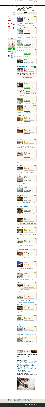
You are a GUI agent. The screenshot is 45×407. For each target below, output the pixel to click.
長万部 (35, 362)
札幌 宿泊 (22, 37)
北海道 (25, 399)
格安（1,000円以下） (19, 368)
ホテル (25, 367)
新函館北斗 (25, 361)
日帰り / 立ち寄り (11, 21)
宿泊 (23, 367)
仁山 (26, 361)
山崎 (30, 362)
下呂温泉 (21, 400)
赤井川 (31, 361)
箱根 (15, 400)
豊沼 (23, 365)
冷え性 (31, 371)
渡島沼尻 (36, 361)
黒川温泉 (28, 400)
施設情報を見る (26, 31)
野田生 (26, 362)
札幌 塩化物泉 (20, 25)
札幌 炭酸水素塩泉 (20, 56)
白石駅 (35, 334)
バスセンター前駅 (31, 103)
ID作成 (36, 1)
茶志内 (20, 365)
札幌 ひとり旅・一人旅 (28, 147)
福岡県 (30, 399)
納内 (31, 365)
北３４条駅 (21, 291)
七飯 (22, 361)
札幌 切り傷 (23, 25)
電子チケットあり (19, 13)
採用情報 (36, 404)
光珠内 (17, 365)
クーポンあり (23, 13)
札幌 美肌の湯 (25, 213)
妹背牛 (28, 365)
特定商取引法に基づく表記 (31, 404)
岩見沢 (34, 364)
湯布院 (29, 400)
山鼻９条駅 (35, 37)
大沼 (27, 361)
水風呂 (21, 368)
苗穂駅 (31, 25)
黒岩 (31, 362)
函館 (17, 361)
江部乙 (27, 365)
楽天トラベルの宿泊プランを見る (27, 45)
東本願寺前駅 (20, 64)
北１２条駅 (33, 112)
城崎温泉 (19, 400)
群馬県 (20, 399)
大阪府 (24, 399)
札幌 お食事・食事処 (27, 334)
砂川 (24, 365)
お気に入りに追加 (31, 31)
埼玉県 (15, 399)
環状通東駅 (21, 185)
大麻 (25, 364)
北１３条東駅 (31, 112)
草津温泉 (14, 400)
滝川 (25, 365)
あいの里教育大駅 (31, 302)
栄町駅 (34, 147)
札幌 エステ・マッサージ (28, 25)
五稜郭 (18, 361)
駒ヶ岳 (32, 361)
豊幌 (29, 364)
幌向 (31, 364)
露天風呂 (24, 368)
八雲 (29, 362)
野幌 (26, 364)
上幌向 (32, 364)
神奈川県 (14, 399)
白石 (20, 364)
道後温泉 (26, 400)
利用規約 (34, 404)
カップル (32, 368)
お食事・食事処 (31, 367)
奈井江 (21, 365)
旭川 (33, 365)
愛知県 (28, 399)
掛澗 (19, 362)
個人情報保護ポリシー (27, 404)
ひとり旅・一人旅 (27, 367)
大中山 (21, 361)
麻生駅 (19, 291)
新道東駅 (33, 147)
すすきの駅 (33, 56)
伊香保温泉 (23, 400)
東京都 (22, 399)
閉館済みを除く (27, 13)
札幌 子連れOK (25, 147)
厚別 (21, 364)
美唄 (18, 365)
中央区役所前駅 (34, 213)
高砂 (27, 364)
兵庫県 (19, 399)
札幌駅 (33, 103)
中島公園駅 (29, 37)
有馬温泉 (17, 400)
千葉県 (17, 399)
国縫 (32, 362)
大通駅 (29, 103)
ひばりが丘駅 (20, 346)
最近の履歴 (35, 0)
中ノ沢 (34, 362)
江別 (28, 364)
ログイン (35, 1)
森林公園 (23, 364)
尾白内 (20, 362)
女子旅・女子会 (34, 368)
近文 (32, 365)
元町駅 (31, 147)
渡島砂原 (17, 362)
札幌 (18, 364)
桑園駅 (32, 213)
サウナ (17, 367)
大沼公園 (29, 361)
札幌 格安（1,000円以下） (32, 334)
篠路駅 (19, 324)
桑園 (17, 364)
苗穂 (19, 364)
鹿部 (34, 361)
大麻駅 (19, 174)
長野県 (27, 399)
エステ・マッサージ (27, 368)
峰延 (35, 364)
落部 (25, 362)
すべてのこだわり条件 (11, 38)
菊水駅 (33, 25)
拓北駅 (19, 259)
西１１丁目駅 (30, 213)
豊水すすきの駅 (32, 37)
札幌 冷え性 (25, 25)
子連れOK (30, 368)
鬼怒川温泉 (32, 400)
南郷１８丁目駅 (23, 346)
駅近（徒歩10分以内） (20, 367)
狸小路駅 (35, 56)
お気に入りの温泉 (31, 0)
